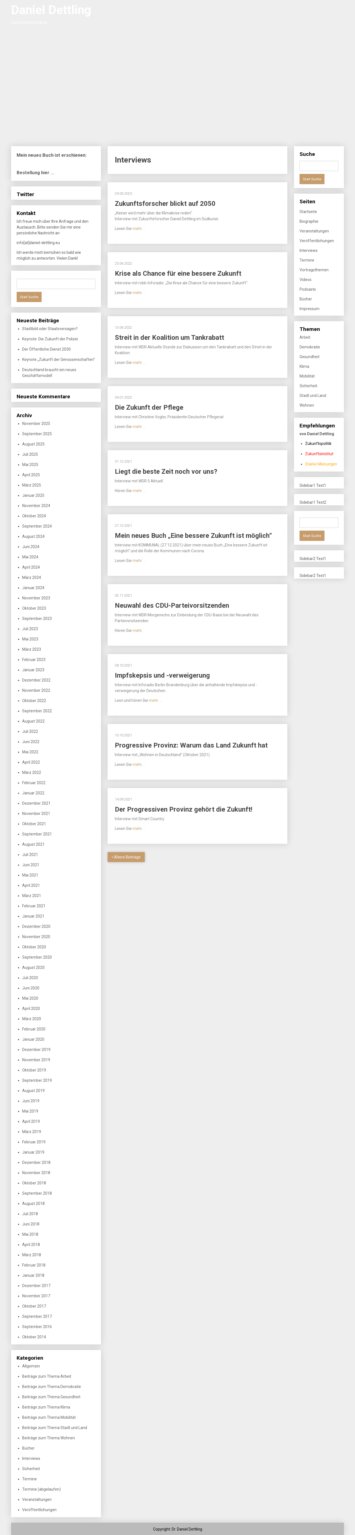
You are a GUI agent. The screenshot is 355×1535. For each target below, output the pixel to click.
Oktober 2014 (34, 1337)
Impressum (310, 309)
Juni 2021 (30, 865)
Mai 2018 (30, 1234)
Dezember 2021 (36, 803)
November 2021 (36, 813)
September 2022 (37, 711)
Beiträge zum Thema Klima (46, 1407)
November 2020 (36, 936)
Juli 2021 (30, 854)
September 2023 (37, 618)
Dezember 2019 (36, 1049)
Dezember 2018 (36, 1162)
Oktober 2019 (34, 1070)
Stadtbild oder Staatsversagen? (50, 328)
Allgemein (31, 1366)
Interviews (31, 1458)
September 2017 (37, 1316)
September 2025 (37, 434)
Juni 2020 (30, 988)
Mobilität (307, 376)
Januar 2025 (33, 495)
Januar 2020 (33, 1039)
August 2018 (33, 1203)
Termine (29, 1479)
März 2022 (31, 772)
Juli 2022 (30, 731)
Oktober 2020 (34, 947)
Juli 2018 (30, 1214)
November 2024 (36, 505)
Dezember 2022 (36, 680)
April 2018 (31, 1244)
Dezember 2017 (36, 1285)
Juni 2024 (30, 546)
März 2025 (31, 485)
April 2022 (31, 762)
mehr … (139, 228)
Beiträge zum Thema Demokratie (51, 1386)
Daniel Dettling (51, 10)
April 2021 (31, 885)
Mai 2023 (30, 639)
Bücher (28, 1448)
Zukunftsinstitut (319, 454)
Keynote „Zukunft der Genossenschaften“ (58, 359)
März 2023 (31, 649)
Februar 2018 (33, 1265)
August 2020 (33, 967)
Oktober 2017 (34, 1306)
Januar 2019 (33, 1152)
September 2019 (37, 1080)
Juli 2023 (30, 629)
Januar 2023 (33, 670)
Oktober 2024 (34, 516)
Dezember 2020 (36, 926)
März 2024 (31, 577)
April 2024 (31, 567)
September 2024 (37, 526)
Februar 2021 (33, 906)
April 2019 (31, 1121)
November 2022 (36, 690)
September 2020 (37, 957)
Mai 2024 (30, 557)
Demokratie (310, 347)
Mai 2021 (30, 875)
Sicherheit (31, 1468)
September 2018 (37, 1193)
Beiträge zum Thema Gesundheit (51, 1397)
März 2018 (31, 1255)
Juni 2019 (30, 1101)
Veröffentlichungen (39, 1510)
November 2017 (36, 1296)
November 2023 (36, 598)
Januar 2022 (33, 793)
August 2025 (33, 444)
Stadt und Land (313, 395)
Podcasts (308, 289)
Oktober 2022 (34, 700)
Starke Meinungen (321, 464)
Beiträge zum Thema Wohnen (48, 1438)
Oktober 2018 (34, 1183)
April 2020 (31, 1008)
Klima (304, 366)
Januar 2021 (33, 916)
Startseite (308, 211)
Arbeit (305, 337)
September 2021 (37, 834)
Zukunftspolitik (318, 443)
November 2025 (36, 423)
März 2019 (31, 1131)
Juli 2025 (30, 454)
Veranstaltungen (37, 1499)
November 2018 (36, 1173)
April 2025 (31, 475)
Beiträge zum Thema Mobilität (49, 1417)
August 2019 (33, 1090)
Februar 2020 (33, 1029)
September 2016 (37, 1326)
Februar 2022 (33, 783)
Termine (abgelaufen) (41, 1489)
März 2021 (31, 895)
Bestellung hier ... (36, 172)
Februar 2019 (33, 1142)
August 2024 (33, 536)
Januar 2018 (33, 1275)
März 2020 (31, 1019)
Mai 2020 (30, 998)
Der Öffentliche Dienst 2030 (46, 349)
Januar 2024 (33, 588)
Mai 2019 (30, 1111)
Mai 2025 (30, 464)
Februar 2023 (33, 659)
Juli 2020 (30, 978)
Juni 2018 (30, 1224)
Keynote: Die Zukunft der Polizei (50, 339)
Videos (305, 279)
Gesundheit (310, 356)
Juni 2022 (30, 741)
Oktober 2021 (34, 824)
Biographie (309, 221)
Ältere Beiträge (126, 857)
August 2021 (33, 844)
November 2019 (36, 1060)
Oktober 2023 (34, 608)
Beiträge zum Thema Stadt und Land (54, 1427)
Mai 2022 (30, 752)
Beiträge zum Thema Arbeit (46, 1376)
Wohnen (307, 405)
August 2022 (33, 721)
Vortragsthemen (314, 270)
